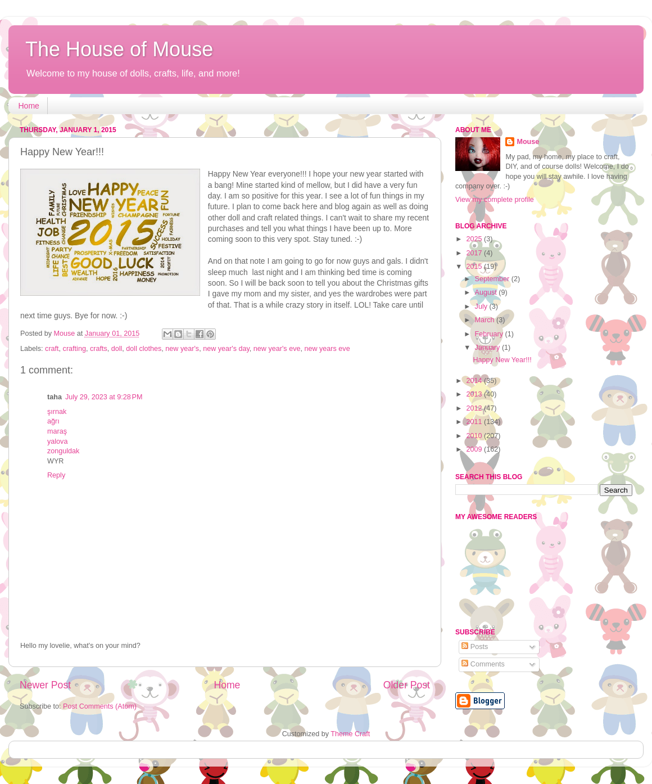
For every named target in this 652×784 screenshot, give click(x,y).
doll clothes (143, 349)
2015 (475, 267)
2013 (475, 394)
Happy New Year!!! (502, 360)
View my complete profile (494, 200)
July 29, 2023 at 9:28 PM (104, 397)
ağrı (53, 421)
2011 (475, 422)
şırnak (56, 412)
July (482, 306)
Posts (474, 647)
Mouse (528, 142)
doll (117, 349)
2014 (475, 381)
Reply (56, 475)
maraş (57, 431)
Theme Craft (350, 734)
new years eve (327, 349)
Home (29, 105)
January (488, 348)
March (486, 320)
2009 (475, 449)
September (493, 279)
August (487, 292)
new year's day (226, 349)
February (490, 334)
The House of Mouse (119, 49)
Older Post (406, 685)
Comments (482, 664)
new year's (182, 349)
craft (52, 349)
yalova (57, 441)
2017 (475, 253)
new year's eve (277, 349)
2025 (475, 239)
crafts (98, 349)
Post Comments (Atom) (100, 706)
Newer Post (45, 685)
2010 (475, 436)
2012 (475, 408)
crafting (74, 349)
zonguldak (63, 451)
